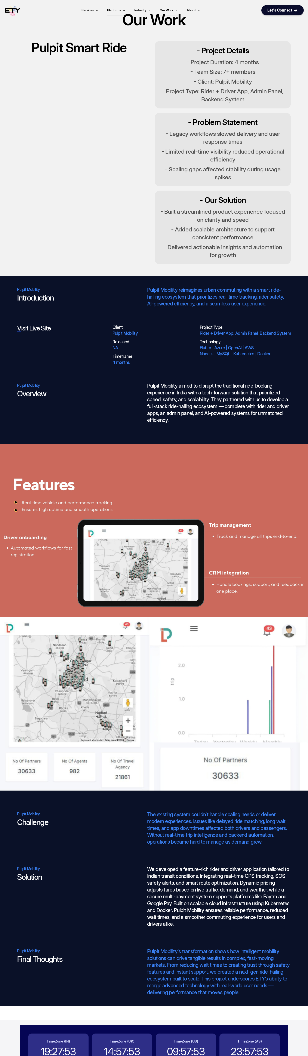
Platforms (116, 10)
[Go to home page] (12, 10)
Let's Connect (282, 10)
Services (90, 10)
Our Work (169, 10)
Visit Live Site (34, 328)
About (193, 10)
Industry (142, 10)
